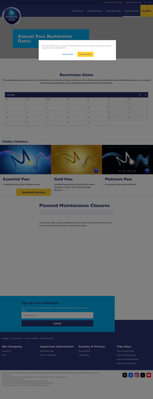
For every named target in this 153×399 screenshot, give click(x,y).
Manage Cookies (68, 54)
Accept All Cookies (85, 54)
